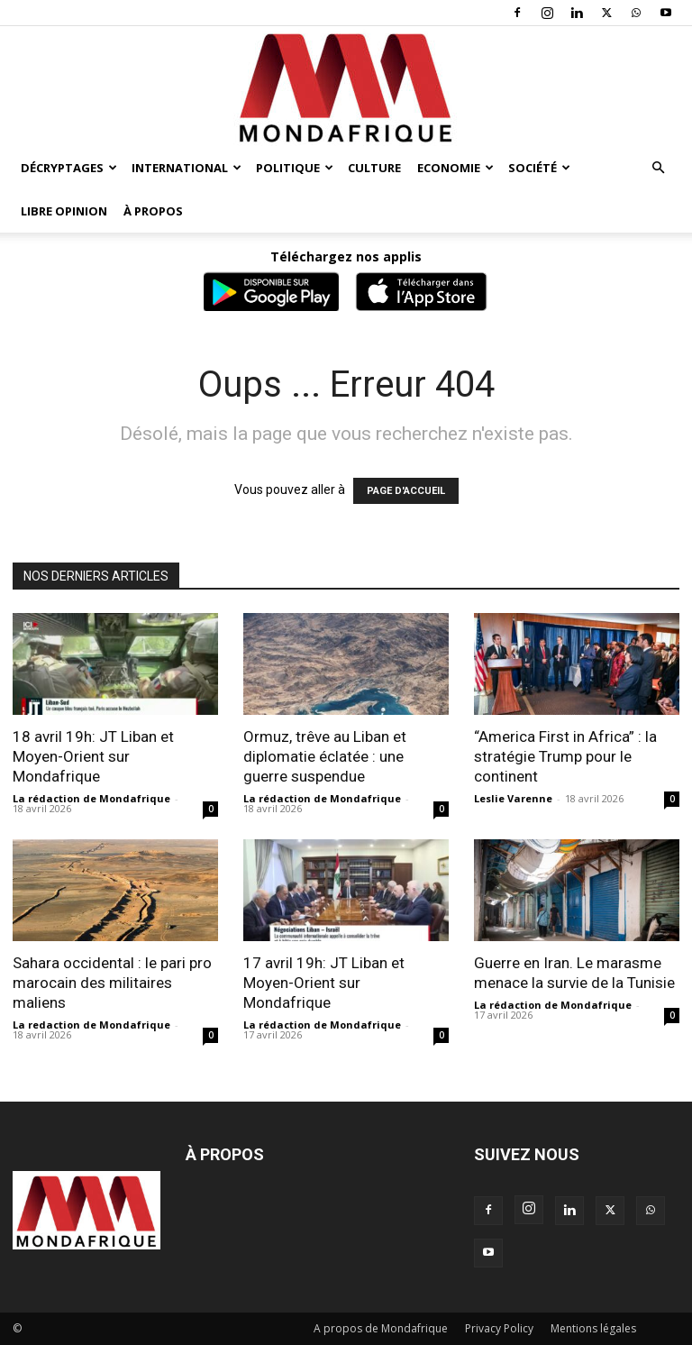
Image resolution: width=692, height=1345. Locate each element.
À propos (153, 211)
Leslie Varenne (513, 798)
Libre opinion (64, 211)
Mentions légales (593, 1328)
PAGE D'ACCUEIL (406, 491)
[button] (657, 168)
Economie (455, 168)
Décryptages (69, 168)
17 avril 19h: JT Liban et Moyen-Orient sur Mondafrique (324, 982)
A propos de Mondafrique (381, 1328)
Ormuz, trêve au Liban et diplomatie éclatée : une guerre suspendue (324, 756)
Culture (374, 168)
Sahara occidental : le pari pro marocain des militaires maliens (112, 982)
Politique (294, 168)
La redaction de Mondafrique (91, 1024)
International (186, 168)
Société (539, 168)
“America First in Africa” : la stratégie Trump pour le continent (565, 756)
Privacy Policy (499, 1328)
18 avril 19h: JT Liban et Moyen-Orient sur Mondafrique (93, 756)
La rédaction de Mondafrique (91, 798)
